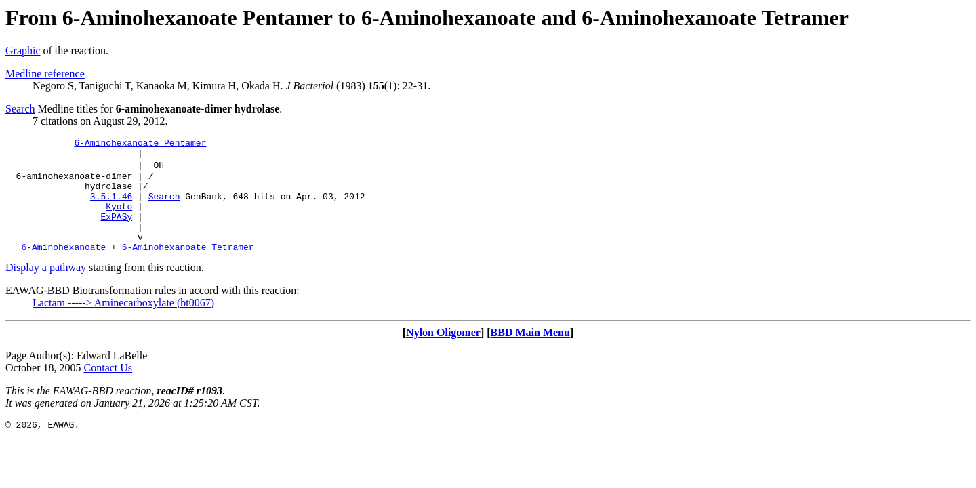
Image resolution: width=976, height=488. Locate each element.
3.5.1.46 (111, 208)
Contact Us (108, 390)
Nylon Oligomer (443, 355)
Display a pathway (45, 290)
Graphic (23, 50)
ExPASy (116, 232)
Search (20, 109)
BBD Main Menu (530, 355)
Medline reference (45, 73)
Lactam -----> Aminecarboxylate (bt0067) (123, 325)
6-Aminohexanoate (63, 269)
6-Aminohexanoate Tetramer (188, 269)
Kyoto (119, 220)
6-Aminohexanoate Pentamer (140, 144)
